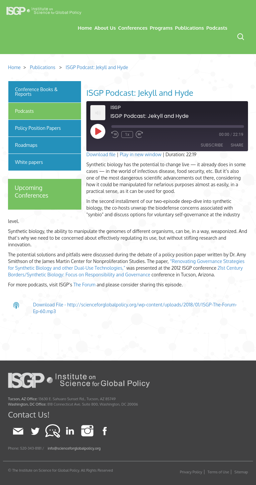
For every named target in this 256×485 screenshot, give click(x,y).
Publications (189, 28)
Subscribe (212, 145)
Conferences (132, 28)
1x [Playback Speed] (127, 134)
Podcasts (216, 28)
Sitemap (241, 472)
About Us (105, 28)
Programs (161, 28)
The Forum (84, 284)
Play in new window (140, 154)
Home (85, 28)
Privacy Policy (191, 472)
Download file (101, 154)
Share (237, 145)
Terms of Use (218, 472)
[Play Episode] (97, 131)
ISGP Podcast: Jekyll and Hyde (97, 67)
